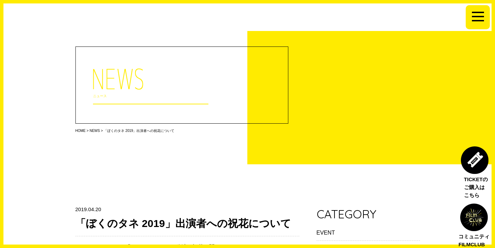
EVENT (326, 232)
